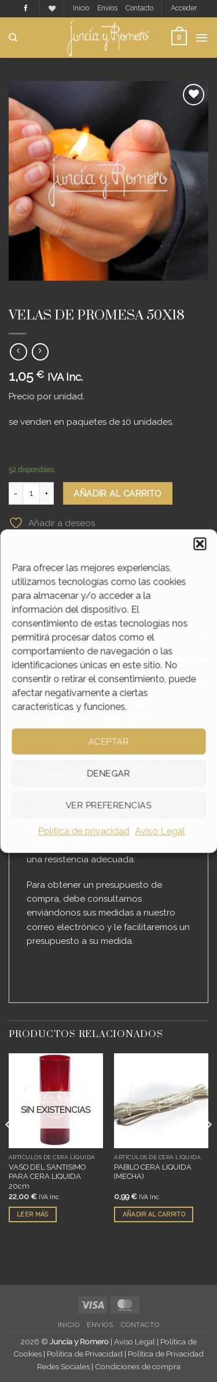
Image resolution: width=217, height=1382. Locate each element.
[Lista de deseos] (52, 9)
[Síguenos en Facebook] (26, 8)
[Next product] (18, 352)
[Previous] (9, 1147)
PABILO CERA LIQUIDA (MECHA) (153, 1172)
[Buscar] (13, 38)
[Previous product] (40, 352)
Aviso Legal (160, 831)
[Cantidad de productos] (31, 493)
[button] (199, 544)
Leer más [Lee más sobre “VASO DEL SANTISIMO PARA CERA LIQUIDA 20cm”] (32, 1214)
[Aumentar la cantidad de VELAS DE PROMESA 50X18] (47, 493)
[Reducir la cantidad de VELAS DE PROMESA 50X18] (16, 493)
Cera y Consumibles (82, 290)
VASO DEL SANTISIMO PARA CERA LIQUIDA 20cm (47, 1177)
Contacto (139, 8)
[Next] (208, 1147)
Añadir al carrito (117, 493)
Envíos (107, 8)
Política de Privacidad (85, 1353)
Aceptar (108, 741)
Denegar (108, 773)
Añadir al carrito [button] (154, 1214)
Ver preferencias (108, 805)
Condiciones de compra (138, 1366)
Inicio (81, 8)
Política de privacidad (84, 831)
